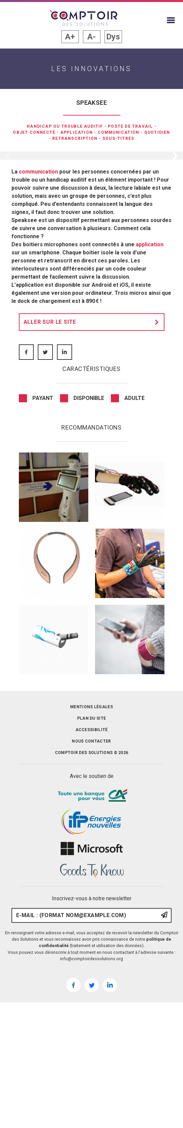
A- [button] (91, 36)
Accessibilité (91, 861)
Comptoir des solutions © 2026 (91, 884)
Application (76, 132)
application (149, 376)
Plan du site (91, 849)
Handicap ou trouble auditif (65, 126)
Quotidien (157, 132)
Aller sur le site (93, 453)
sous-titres (118, 138)
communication (38, 303)
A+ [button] (70, 36)
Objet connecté (34, 132)
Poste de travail (130, 126)
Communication (119, 132)
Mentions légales (91, 838)
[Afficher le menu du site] (171, 20)
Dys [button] (113, 36)
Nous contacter (91, 872)
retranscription (74, 138)
